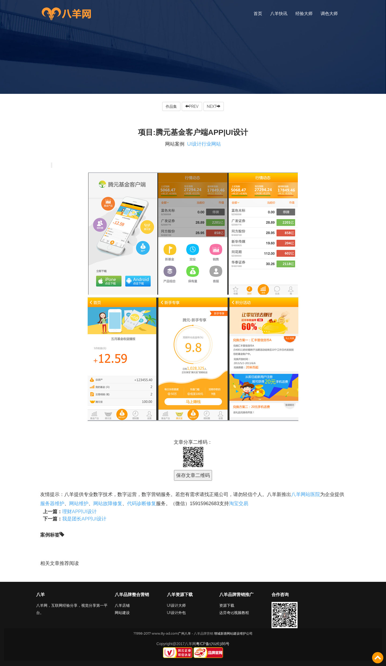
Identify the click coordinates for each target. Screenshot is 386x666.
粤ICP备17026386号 (213, 644)
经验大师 (304, 13)
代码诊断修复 (141, 503)
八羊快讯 (278, 13)
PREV (192, 106)
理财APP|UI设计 (79, 511)
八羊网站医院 (305, 494)
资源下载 (226, 605)
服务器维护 (52, 503)
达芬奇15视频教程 (234, 612)
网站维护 (78, 503)
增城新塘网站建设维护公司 (233, 633)
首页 (258, 13)
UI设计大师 (176, 605)
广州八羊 (184, 633)
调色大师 (329, 13)
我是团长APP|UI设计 (84, 518)
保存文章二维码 (193, 475)
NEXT (214, 106)
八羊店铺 (122, 605)
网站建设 (122, 612)
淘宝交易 (238, 503)
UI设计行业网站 (204, 144)
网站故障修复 (107, 503)
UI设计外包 (176, 612)
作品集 (171, 106)
